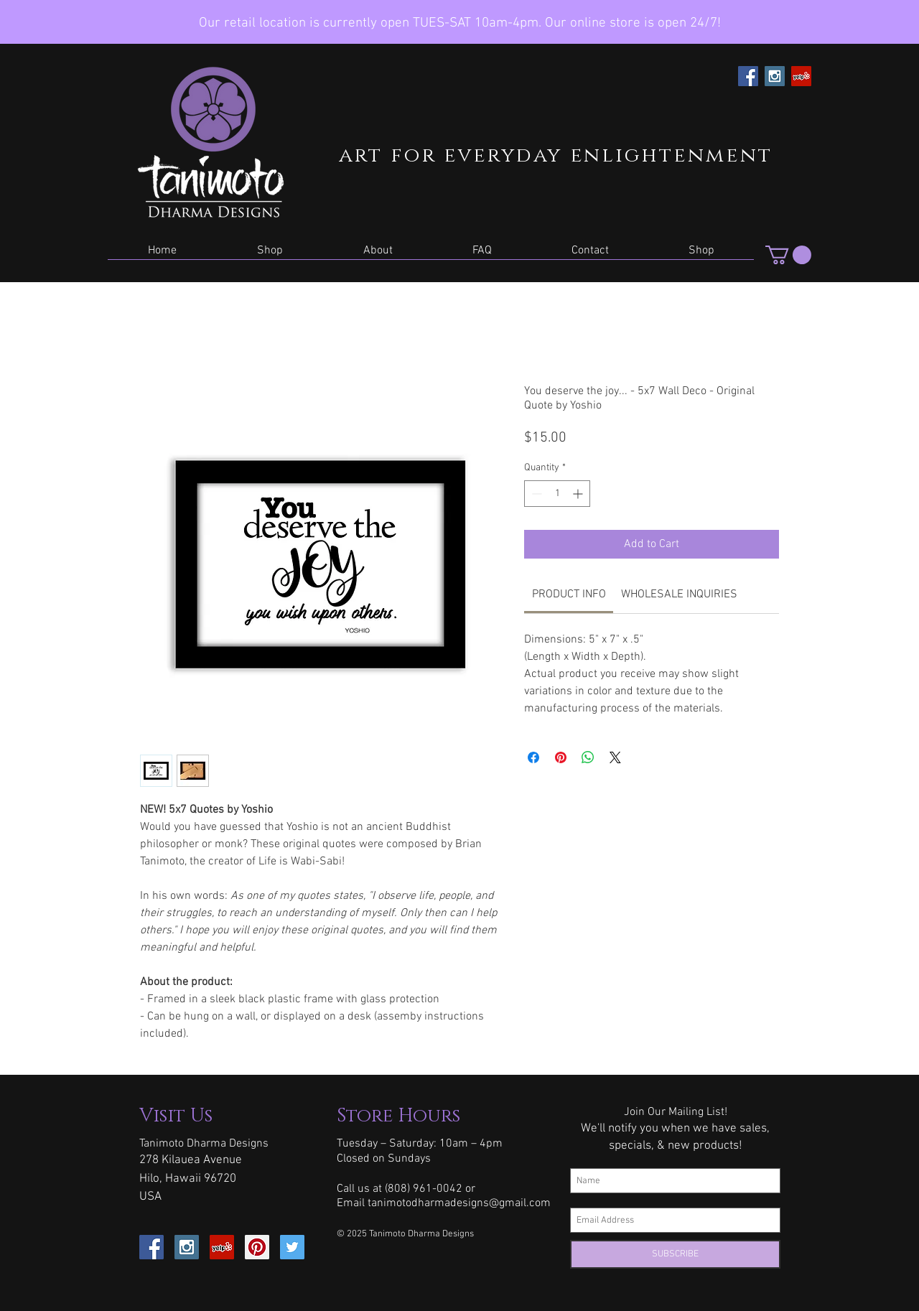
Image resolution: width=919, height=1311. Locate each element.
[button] (270, 255)
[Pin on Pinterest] (560, 757)
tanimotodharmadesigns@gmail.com (459, 1203)
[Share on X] (615, 757)
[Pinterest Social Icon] (257, 1247)
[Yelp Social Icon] (801, 76)
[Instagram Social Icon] (775, 76)
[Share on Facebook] (533, 757)
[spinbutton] (557, 493)
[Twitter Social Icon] (292, 1247)
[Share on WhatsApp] (588, 757)
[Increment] (579, 493)
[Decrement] (535, 493)
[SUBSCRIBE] (675, 1254)
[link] (569, 594)
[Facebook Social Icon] (748, 76)
